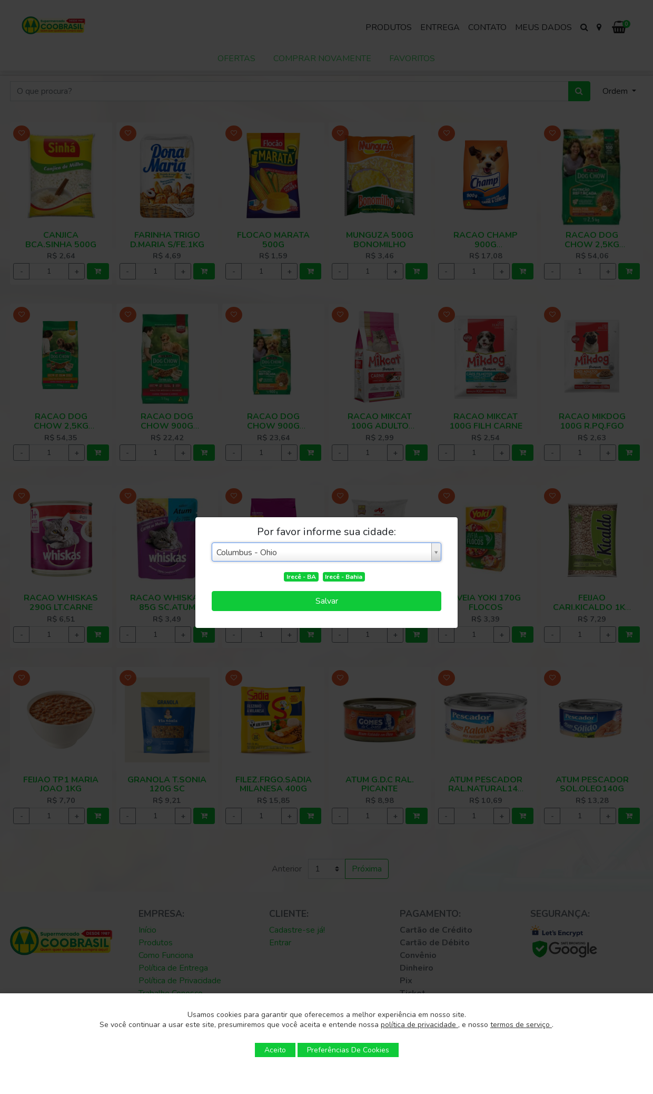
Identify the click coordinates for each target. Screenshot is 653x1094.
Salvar (326, 601)
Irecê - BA (301, 577)
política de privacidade (419, 1025)
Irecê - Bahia (343, 577)
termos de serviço (521, 1025)
